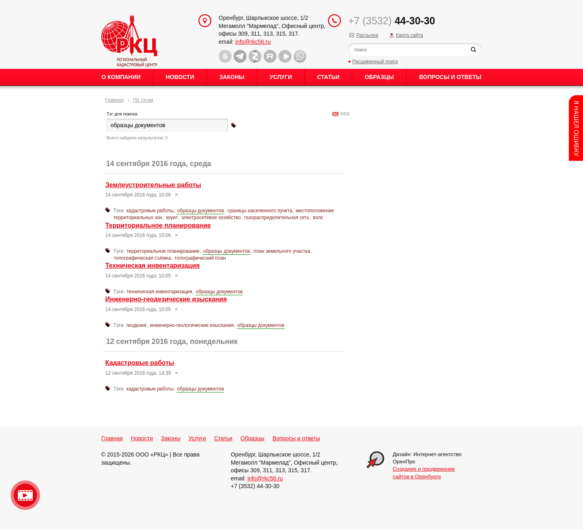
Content (576, 128)
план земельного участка (281, 251)
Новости (180, 77)
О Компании (121, 77)
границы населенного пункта (260, 210)
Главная (114, 100)
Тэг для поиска (121, 113)
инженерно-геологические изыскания (192, 325)
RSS (344, 113)
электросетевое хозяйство (211, 217)
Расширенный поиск (375, 61)
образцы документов (200, 210)
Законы (232, 77)
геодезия (136, 325)
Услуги (281, 77)
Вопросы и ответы (450, 77)
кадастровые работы (149, 210)
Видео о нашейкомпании (25, 495)
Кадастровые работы (139, 362)
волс (318, 217)
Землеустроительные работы (153, 184)
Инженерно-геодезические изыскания (166, 299)
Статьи (328, 77)
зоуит (172, 217)
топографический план (200, 258)
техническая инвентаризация (159, 291)
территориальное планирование (163, 251)
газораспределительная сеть (276, 217)
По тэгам (143, 100)
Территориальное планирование (158, 225)
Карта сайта (409, 35)
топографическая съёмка (142, 258)
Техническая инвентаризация (152, 265)
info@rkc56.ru (252, 41)
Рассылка (367, 35)
